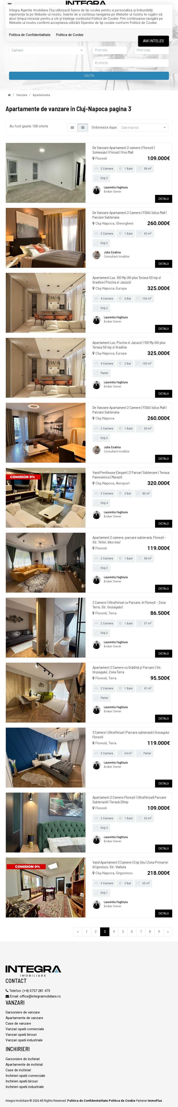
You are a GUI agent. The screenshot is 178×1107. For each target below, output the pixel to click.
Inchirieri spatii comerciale (25, 1076)
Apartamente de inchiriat (24, 1064)
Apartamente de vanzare (24, 1018)
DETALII (164, 198)
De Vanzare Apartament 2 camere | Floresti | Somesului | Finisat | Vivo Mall (123, 149)
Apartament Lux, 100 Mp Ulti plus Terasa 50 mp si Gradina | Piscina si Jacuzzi (126, 279)
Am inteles (153, 41)
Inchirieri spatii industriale (25, 1087)
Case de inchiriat (18, 1070)
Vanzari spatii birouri (21, 1035)
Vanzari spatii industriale (24, 1040)
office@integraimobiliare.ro (40, 996)
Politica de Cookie (69, 35)
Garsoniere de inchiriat (23, 1059)
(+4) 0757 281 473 (36, 991)
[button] (47, 50)
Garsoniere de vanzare (23, 1012)
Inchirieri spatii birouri (22, 1081)
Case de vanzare (18, 1023)
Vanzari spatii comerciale (25, 1029)
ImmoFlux (155, 1100)
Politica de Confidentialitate (30, 35)
